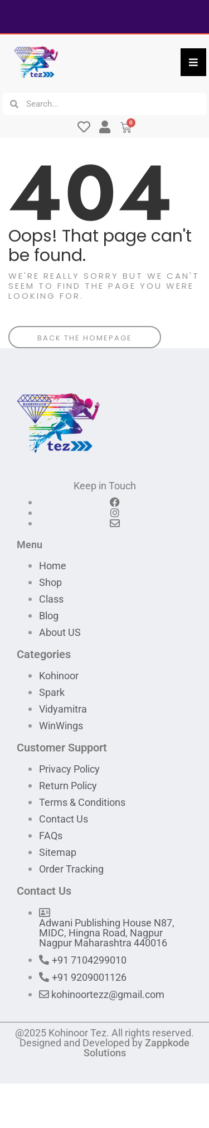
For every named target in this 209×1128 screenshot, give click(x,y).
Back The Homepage (84, 338)
